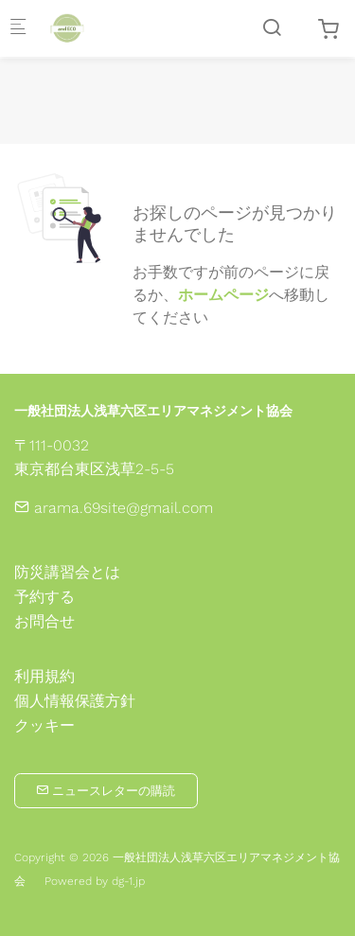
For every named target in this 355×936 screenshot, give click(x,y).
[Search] (272, 28)
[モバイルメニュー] (18, 28)
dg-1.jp (128, 881)
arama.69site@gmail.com (113, 508)
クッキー (44, 725)
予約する (44, 597)
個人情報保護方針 (74, 701)
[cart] (328, 30)
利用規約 (44, 676)
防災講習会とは (67, 572)
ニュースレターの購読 (105, 791)
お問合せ (44, 621)
